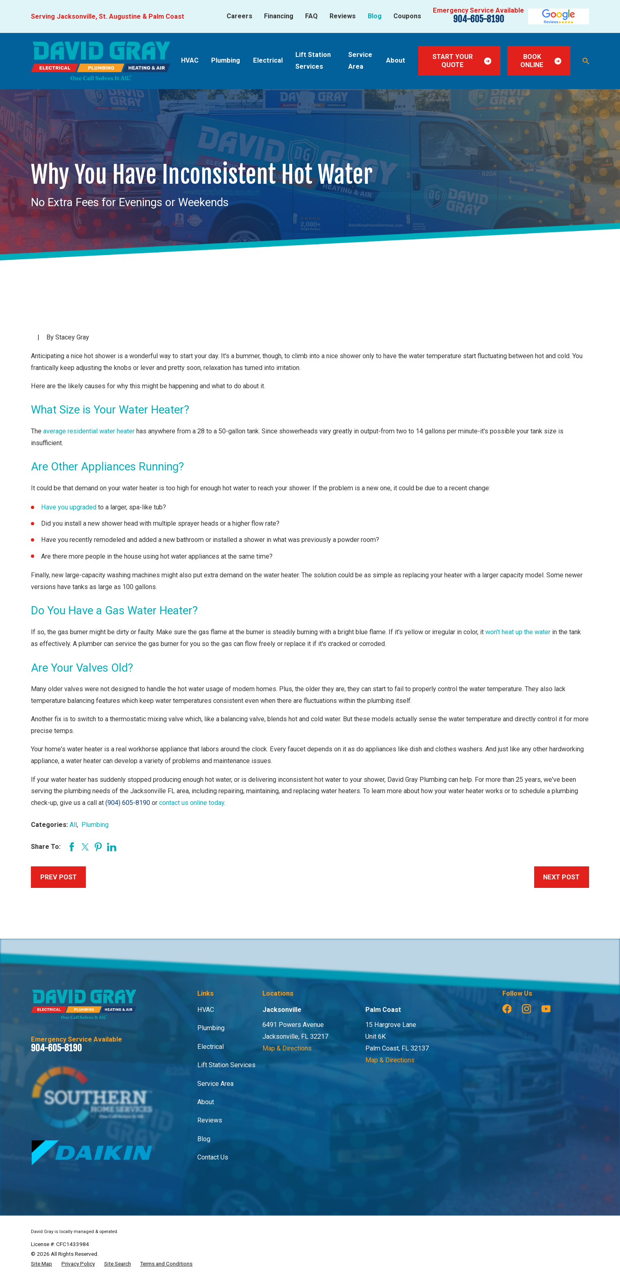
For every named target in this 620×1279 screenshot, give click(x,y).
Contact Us (212, 1157)
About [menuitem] (395, 60)
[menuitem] (41, 1263)
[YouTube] (546, 1009)
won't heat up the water (517, 632)
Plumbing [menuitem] (225, 60)
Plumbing (95, 825)
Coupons (407, 16)
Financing (278, 16)
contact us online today (191, 803)
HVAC (205, 1010)
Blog (375, 16)
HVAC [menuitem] (190, 60)
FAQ (311, 16)
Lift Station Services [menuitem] (313, 60)
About (205, 1102)
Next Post (561, 877)
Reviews (343, 16)
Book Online (540, 60)
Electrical (210, 1047)
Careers (239, 16)
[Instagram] (526, 1009)
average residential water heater (89, 431)
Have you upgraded (68, 507)
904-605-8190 (478, 18)
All (73, 825)
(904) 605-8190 (127, 803)
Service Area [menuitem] (360, 60)
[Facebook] (507, 1009)
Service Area (215, 1084)
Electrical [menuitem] (268, 60)
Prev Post (58, 877)
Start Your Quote (461, 60)
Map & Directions (287, 1048)
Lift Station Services (226, 1065)
